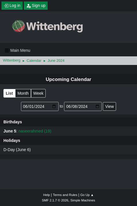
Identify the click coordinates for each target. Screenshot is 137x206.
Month (23, 93)
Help (46, 195)
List (9, 93)
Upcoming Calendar (68, 79)
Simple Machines (82, 200)
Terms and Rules (65, 195)
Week (38, 93)
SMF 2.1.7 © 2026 (55, 200)
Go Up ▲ (87, 195)
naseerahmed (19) (34, 131)
